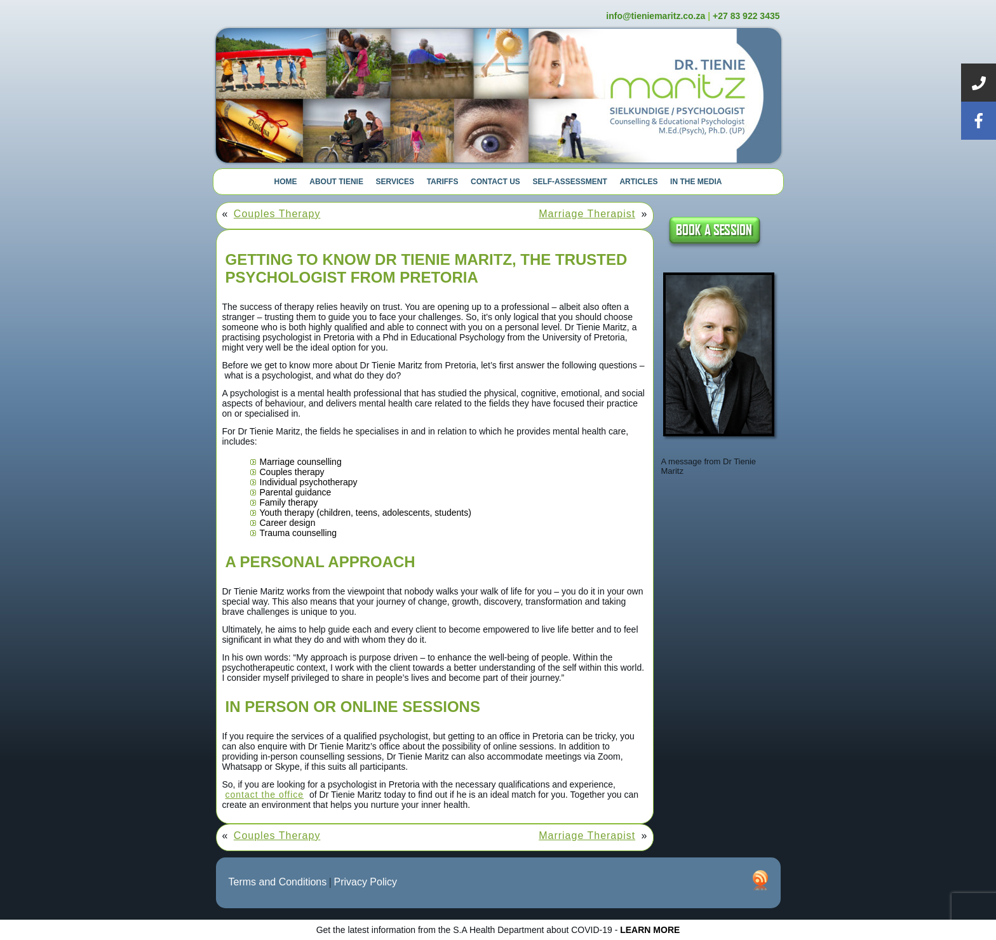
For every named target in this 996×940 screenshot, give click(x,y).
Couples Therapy (277, 213)
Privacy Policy (365, 881)
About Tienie (336, 181)
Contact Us (495, 181)
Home (285, 181)
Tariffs (443, 181)
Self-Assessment (569, 181)
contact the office (264, 794)
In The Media (696, 181)
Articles (638, 181)
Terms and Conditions (278, 881)
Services (395, 181)
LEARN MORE (650, 930)
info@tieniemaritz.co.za (655, 16)
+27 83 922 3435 (746, 16)
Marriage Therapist (587, 213)
